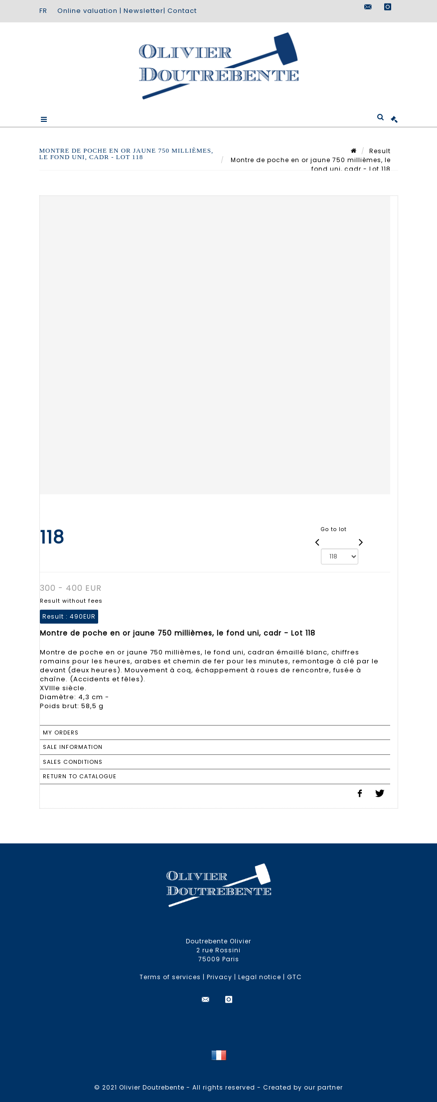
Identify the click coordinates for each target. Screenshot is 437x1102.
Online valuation (87, 10)
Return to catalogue (80, 776)
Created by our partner (303, 1087)
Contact (182, 10)
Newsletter (143, 10)
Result (380, 151)
